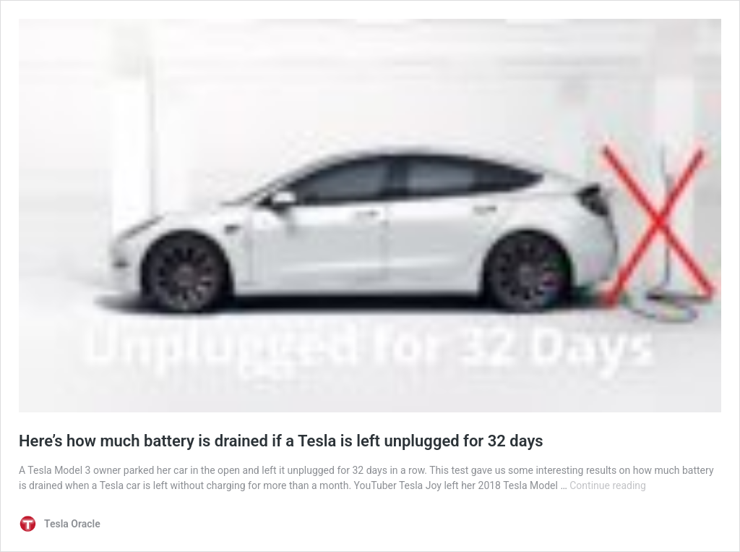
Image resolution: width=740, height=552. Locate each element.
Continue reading (607, 485)
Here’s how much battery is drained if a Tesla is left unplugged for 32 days (281, 441)
